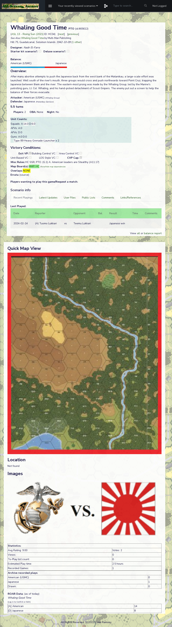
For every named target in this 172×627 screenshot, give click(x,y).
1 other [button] (76, 42)
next (61, 34)
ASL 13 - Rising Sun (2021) (27, 34)
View (133, 233)
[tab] (23, 197)
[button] (78, 6)
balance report (153, 233)
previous (73, 34)
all (138, 233)
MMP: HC (34, 166)
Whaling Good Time (32, 38)
